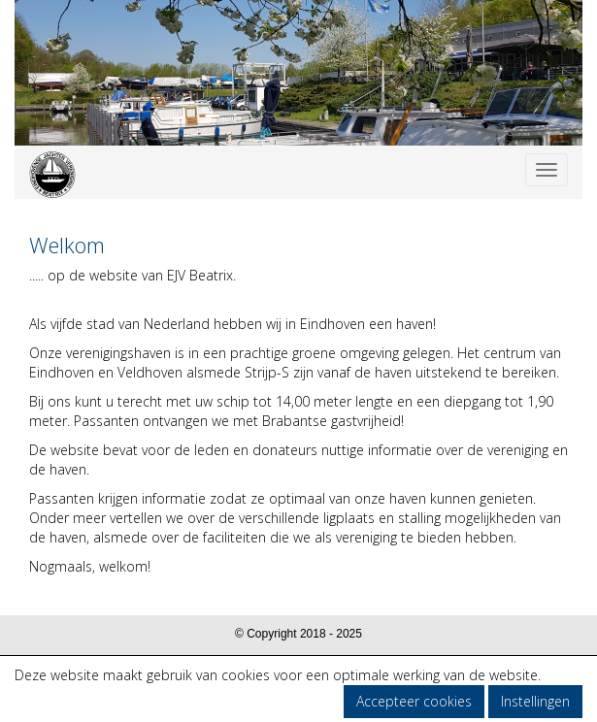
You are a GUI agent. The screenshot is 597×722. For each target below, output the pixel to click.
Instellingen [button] (535, 701)
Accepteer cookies (414, 701)
